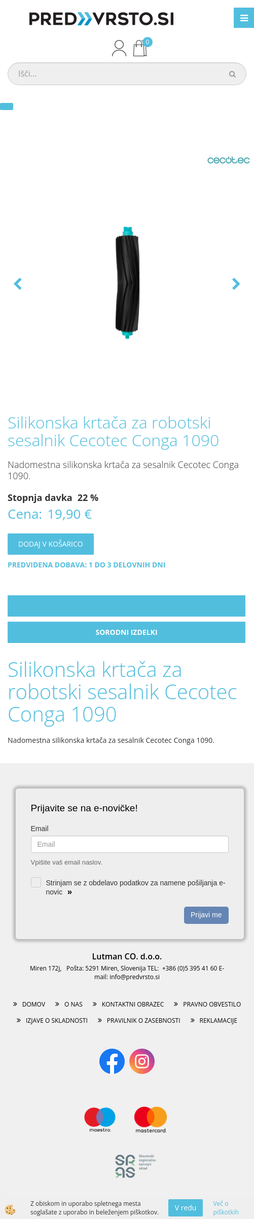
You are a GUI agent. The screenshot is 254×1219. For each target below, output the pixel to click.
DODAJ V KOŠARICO (50, 544)
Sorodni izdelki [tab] (126, 632)
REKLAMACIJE (218, 1020)
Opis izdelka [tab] (127, 606)
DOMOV (33, 1004)
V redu (186, 1207)
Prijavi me (206, 915)
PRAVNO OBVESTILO (212, 1004)
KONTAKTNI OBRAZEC (133, 1004)
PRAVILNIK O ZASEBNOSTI (143, 1020)
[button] (235, 285)
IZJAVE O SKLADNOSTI (57, 1020)
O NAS (73, 1004)
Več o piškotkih (226, 1207)
